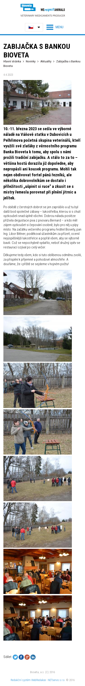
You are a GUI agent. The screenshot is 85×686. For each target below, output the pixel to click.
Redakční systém (21, 680)
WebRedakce (38, 680)
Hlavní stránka (12, 61)
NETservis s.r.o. (56, 680)
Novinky (31, 61)
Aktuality (45, 61)
